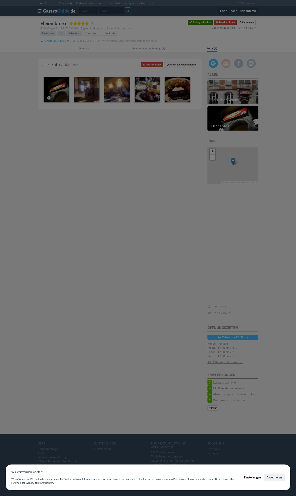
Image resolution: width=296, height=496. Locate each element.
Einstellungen (252, 477)
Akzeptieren (274, 477)
